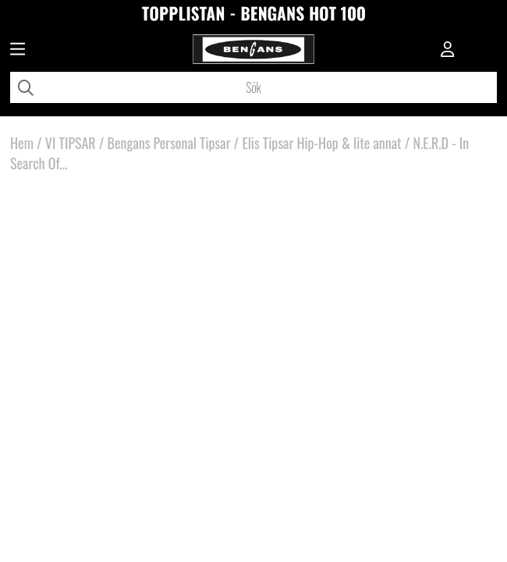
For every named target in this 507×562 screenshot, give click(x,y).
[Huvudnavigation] (17, 51)
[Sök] (253, 87)
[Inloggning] (448, 50)
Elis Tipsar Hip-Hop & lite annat (321, 143)
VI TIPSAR (70, 143)
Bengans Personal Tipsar (169, 143)
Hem (22, 143)
